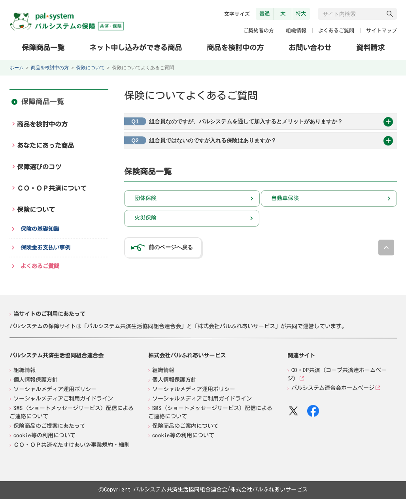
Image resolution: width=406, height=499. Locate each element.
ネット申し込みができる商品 (135, 47)
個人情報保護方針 (35, 379)
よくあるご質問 (336, 30)
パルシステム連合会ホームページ (332, 388)
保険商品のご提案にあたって (49, 425)
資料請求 (370, 47)
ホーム (16, 67)
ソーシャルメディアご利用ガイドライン (63, 398)
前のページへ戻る (171, 247)
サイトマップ (381, 30)
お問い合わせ (309, 47)
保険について (90, 67)
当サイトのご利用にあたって (49, 313)
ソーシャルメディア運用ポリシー (54, 388)
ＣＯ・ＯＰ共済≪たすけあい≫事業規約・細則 (71, 444)
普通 (264, 13)
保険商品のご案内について (185, 426)
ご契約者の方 (258, 30)
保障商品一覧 (43, 47)
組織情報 (295, 30)
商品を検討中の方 (234, 47)
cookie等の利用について (44, 435)
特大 (301, 13)
